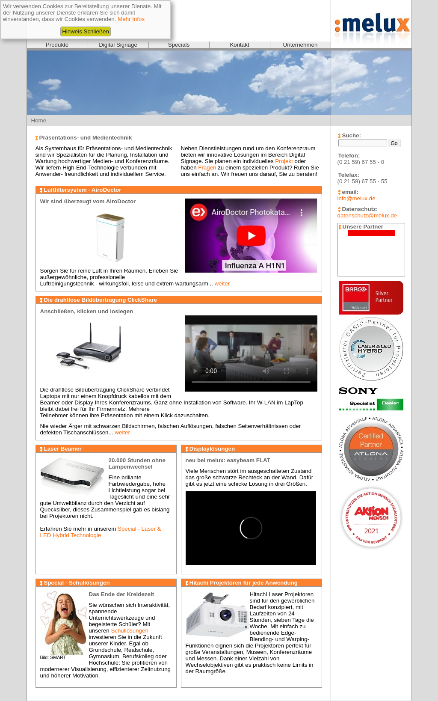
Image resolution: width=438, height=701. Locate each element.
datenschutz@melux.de (367, 215)
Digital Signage (118, 45)
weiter (222, 283)
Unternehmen (300, 45)
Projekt (284, 161)
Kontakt (239, 45)
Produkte (57, 45)
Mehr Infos (131, 19)
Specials (178, 45)
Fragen (207, 167)
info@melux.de (356, 198)
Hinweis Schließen (85, 31)
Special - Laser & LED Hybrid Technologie (100, 532)
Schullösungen (129, 630)
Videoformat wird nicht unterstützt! (251, 353)
